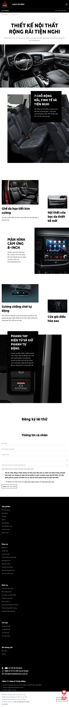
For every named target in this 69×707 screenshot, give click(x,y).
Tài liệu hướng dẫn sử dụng (9, 608)
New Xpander (5, 523)
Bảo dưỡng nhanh (7, 591)
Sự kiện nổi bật (6, 626)
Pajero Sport (5, 532)
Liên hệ (4, 654)
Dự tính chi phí (6, 554)
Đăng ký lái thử (6, 564)
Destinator (5, 513)
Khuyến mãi (5, 551)
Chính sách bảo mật (47, 482)
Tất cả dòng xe (6, 510)
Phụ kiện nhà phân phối (8, 570)
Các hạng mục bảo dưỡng (9, 595)
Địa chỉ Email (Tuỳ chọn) (8, 449)
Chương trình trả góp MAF (9, 557)
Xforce (3, 519)
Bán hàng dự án (6, 560)
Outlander (5, 14)
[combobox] (34, 460)
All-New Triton (6, 529)
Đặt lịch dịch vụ (6, 601)
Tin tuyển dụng (6, 636)
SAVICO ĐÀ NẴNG (18, 4)
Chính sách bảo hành (7, 588)
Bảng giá (4, 547)
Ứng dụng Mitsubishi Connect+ (10, 604)
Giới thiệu (4, 651)
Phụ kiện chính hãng (7, 567)
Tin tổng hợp (5, 632)
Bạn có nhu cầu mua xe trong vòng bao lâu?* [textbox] (14, 465)
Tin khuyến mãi (6, 629)
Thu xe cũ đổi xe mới (7, 573)
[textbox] (34, 460)
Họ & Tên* (4, 443)
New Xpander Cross (7, 526)
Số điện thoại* (5, 454)
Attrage (4, 516)
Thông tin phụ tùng (7, 598)
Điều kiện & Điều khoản (31, 482)
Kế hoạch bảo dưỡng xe (8, 611)
